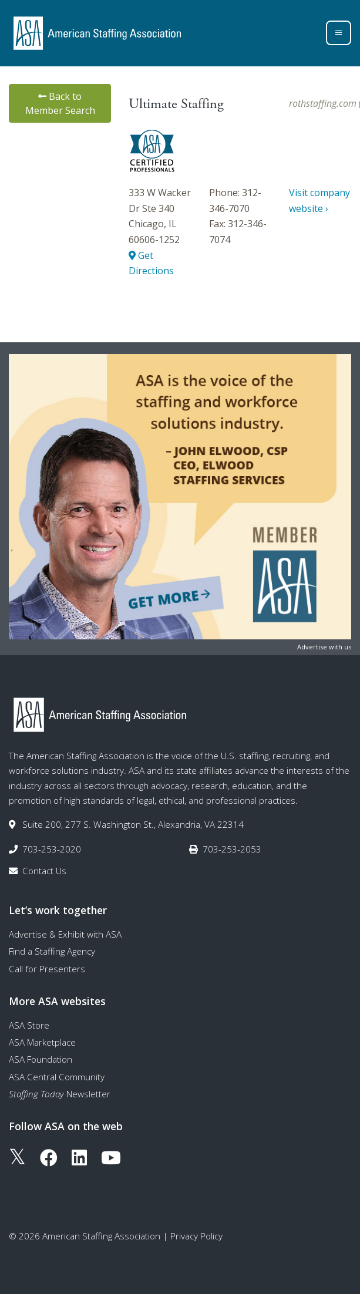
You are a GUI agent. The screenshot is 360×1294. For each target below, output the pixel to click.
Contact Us (44, 871)
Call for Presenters (47, 969)
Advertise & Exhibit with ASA (65, 934)
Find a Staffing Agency (52, 951)
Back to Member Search (60, 103)
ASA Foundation (40, 1059)
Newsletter (59, 1094)
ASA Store (29, 1025)
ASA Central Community (57, 1077)
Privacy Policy (196, 1236)
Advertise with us (324, 646)
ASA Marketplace (42, 1042)
